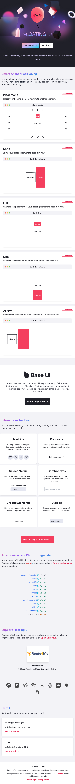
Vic (52, 774)
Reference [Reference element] (37, 123)
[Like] (10, 457)
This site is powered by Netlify (37, 780)
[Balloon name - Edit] (56, 457)
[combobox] (56, 489)
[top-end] (43, 110)
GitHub (46, 45)
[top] (37, 110)
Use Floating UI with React (37, 539)
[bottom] (37, 136)
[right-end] (65, 129)
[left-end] (9, 129)
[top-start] (31, 110)
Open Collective (48, 637)
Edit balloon (18, 521)
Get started (12, 731)
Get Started (30, 45)
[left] (9, 123)
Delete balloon (56, 521)
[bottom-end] (43, 136)
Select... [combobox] (16, 489)
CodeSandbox (67, 93)
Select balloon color (18, 485)
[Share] (15, 457)
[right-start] (65, 117)
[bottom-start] (31, 136)
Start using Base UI (37, 401)
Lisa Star (60, 774)
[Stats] (21, 457)
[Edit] (26, 457)
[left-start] (9, 117)
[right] (65, 123)
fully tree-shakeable (62, 563)
